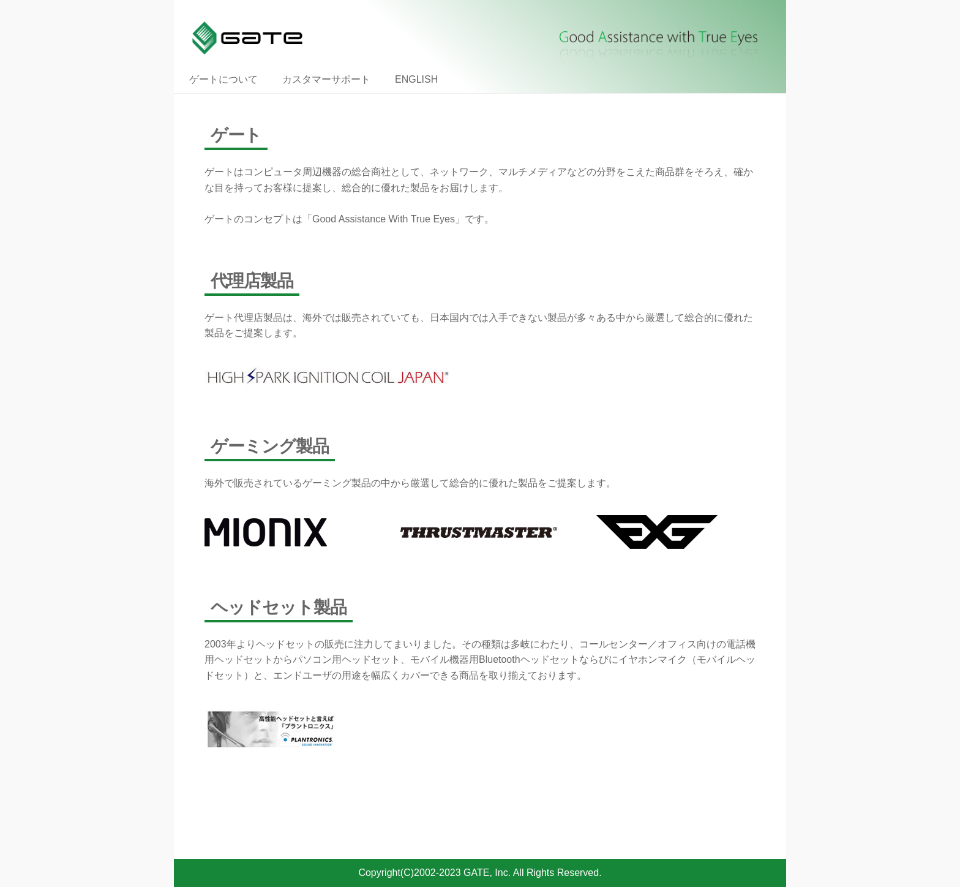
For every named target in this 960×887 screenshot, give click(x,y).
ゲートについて (223, 79)
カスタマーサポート (326, 79)
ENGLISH (416, 79)
